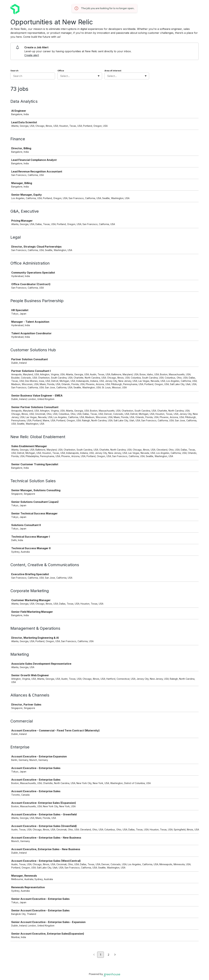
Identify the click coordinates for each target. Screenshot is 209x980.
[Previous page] (94, 955)
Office (60, 70)
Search (14, 70)
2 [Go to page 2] (108, 954)
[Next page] (115, 955)
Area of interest (112, 70)
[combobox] (60, 76)
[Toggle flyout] (99, 76)
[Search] (32, 76)
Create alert (31, 55)
